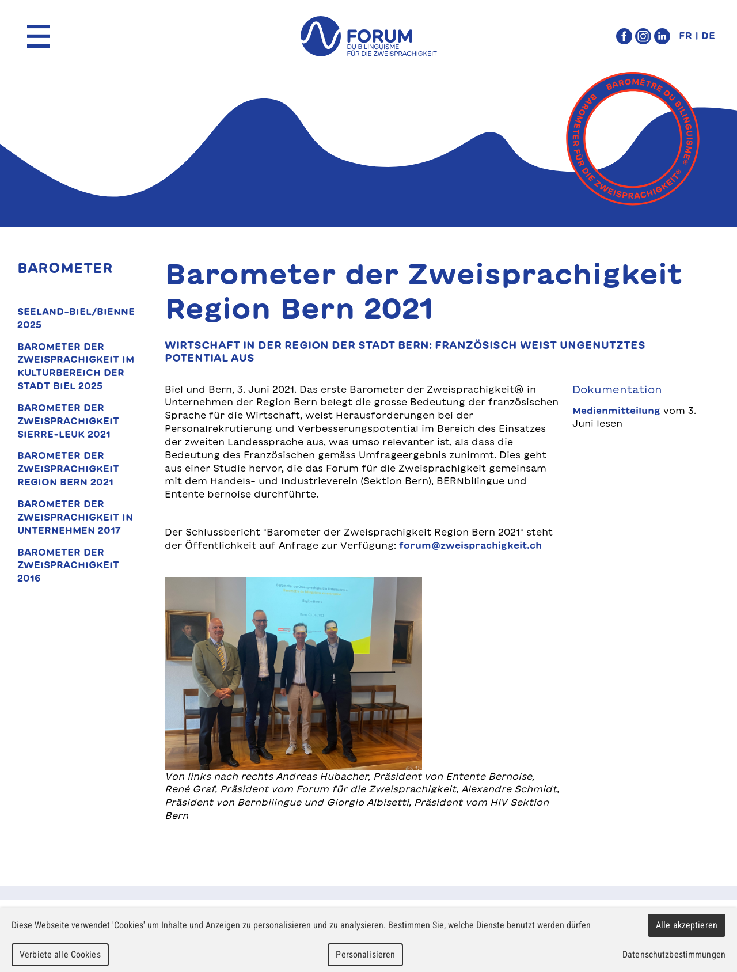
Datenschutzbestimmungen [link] (673, 954)
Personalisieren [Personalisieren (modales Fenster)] (365, 954)
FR (685, 35)
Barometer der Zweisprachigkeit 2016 (68, 565)
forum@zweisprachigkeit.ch (470, 545)
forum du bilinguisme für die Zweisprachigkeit (368, 36)
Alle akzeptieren (686, 925)
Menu (38, 36)
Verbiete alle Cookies (60, 954)
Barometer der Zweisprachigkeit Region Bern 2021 (68, 469)
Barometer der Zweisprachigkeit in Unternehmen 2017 (75, 517)
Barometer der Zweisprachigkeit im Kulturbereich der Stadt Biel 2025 (75, 366)
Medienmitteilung (616, 410)
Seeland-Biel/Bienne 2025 (76, 318)
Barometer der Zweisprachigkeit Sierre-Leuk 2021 (68, 421)
